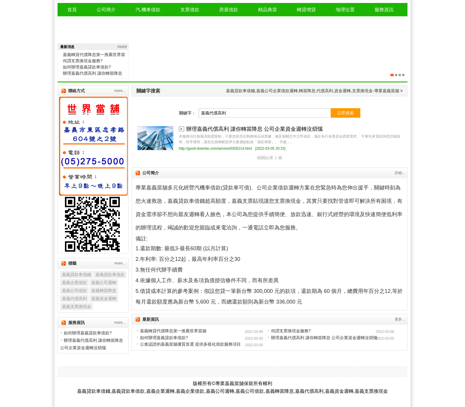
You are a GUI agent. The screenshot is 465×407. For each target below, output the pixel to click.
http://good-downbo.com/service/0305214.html (215, 148)
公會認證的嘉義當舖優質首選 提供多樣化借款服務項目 (190, 344)
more (122, 46)
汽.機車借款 (148, 9)
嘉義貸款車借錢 (76, 274)
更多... (400, 319)
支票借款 (189, 9)
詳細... (400, 173)
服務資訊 (384, 9)
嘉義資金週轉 (103, 298)
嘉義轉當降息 (103, 290)
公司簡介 (106, 9)
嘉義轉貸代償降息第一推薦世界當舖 (173, 330)
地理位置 (345, 9)
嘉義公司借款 (74, 290)
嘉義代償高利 (74, 298)
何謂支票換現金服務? (83, 60)
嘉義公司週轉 (103, 282)
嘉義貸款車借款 (110, 274)
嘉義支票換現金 (76, 306)
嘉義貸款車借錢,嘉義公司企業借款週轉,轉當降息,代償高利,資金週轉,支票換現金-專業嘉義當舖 (312, 90)
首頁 (72, 9)
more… (120, 91)
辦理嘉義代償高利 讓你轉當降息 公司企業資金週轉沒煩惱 (254, 129)
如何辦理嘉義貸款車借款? (87, 67)
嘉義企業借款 (74, 282)
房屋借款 (228, 9)
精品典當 (267, 9)
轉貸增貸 (306, 9)
